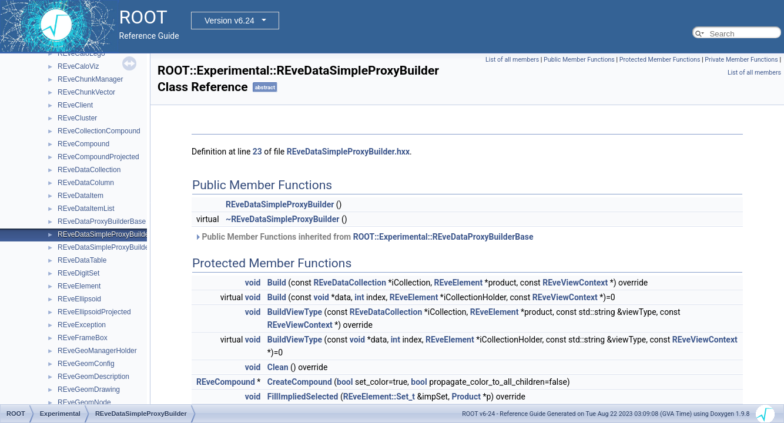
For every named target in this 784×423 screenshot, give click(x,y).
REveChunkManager (90, 79)
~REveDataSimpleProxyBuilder (282, 219)
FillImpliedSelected (303, 396)
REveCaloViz (78, 66)
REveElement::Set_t (379, 396)
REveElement (79, 286)
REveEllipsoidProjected (94, 312)
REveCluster (77, 118)
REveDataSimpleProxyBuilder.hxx (348, 151)
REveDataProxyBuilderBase (102, 221)
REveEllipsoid (79, 299)
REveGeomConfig (86, 364)
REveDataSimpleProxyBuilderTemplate (119, 247)
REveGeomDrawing (89, 389)
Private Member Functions (741, 59)
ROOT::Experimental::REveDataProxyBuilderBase (443, 236)
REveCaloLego (81, 53)
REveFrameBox (83, 338)
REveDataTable (82, 260)
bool (345, 382)
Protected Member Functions (660, 59)
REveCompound (83, 144)
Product (466, 396)
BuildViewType (294, 312)
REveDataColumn (86, 183)
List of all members (512, 59)
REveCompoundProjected (98, 157)
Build (276, 282)
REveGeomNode (84, 402)
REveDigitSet (78, 273)
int (359, 297)
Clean (278, 367)
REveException (82, 325)
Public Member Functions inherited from (364, 236)
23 (257, 151)
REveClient (75, 105)
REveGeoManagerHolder (97, 351)
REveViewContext (575, 282)
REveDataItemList (86, 208)
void (252, 282)
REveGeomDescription (93, 376)
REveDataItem (80, 196)
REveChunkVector (86, 92)
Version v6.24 (229, 20)
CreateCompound (299, 382)
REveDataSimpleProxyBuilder (104, 234)
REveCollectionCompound (99, 131)
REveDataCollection (89, 170)
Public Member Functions (579, 59)
